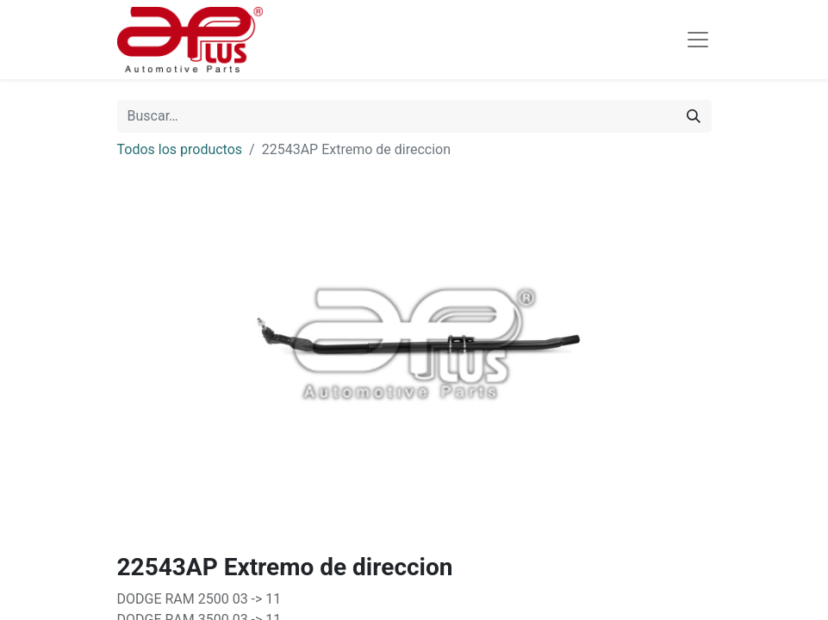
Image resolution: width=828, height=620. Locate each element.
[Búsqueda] (693, 116)
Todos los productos (180, 149)
